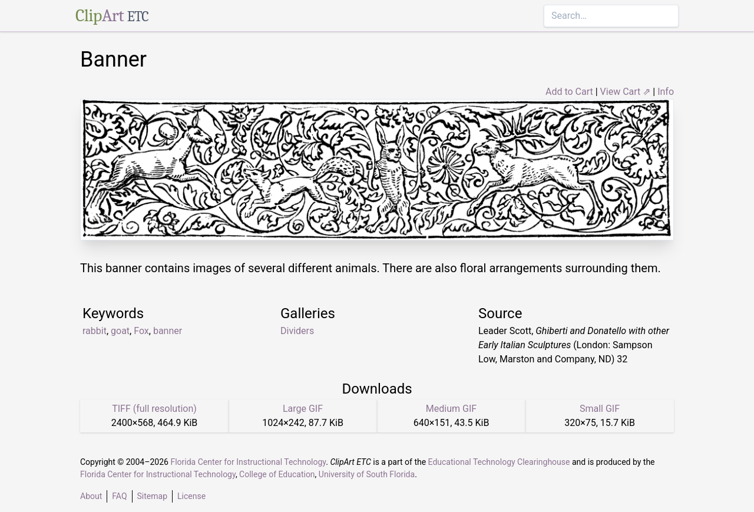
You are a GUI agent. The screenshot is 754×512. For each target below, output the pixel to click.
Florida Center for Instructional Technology (248, 462)
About (91, 496)
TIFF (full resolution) (154, 408)
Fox (141, 330)
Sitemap (152, 496)
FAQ (119, 496)
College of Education (277, 474)
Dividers (297, 330)
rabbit (94, 330)
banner (167, 330)
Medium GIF (451, 408)
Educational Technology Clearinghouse (499, 462)
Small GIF (600, 408)
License (191, 496)
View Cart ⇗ (625, 91)
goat (120, 330)
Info (665, 91)
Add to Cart (569, 91)
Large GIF (303, 408)
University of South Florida (367, 474)
